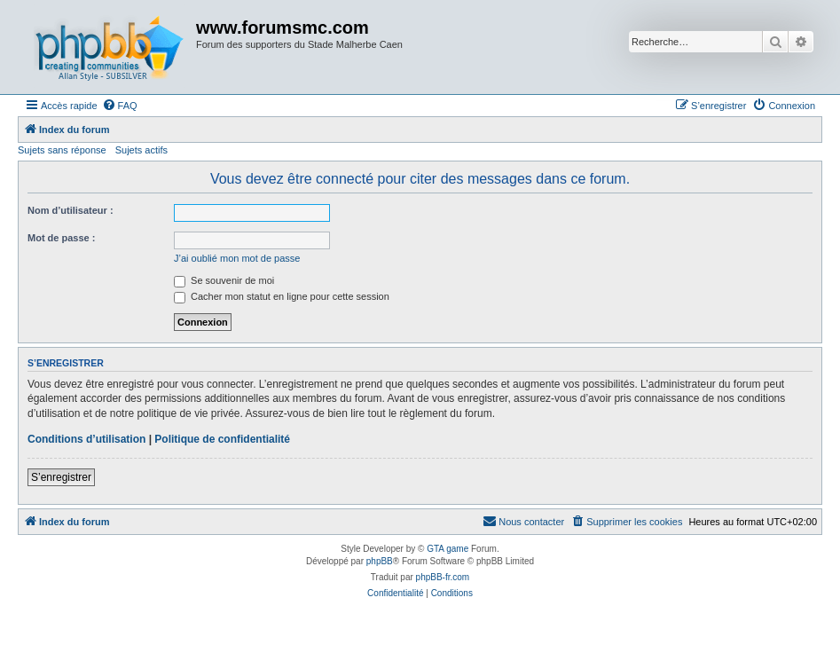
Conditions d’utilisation (86, 439)
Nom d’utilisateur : (70, 210)
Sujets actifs (141, 150)
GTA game (447, 549)
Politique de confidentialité (222, 439)
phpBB (379, 561)
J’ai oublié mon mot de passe (237, 258)
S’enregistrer (61, 477)
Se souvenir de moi (224, 280)
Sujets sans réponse (62, 150)
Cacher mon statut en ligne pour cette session (281, 296)
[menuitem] (119, 105)
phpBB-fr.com (443, 577)
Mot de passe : (61, 237)
